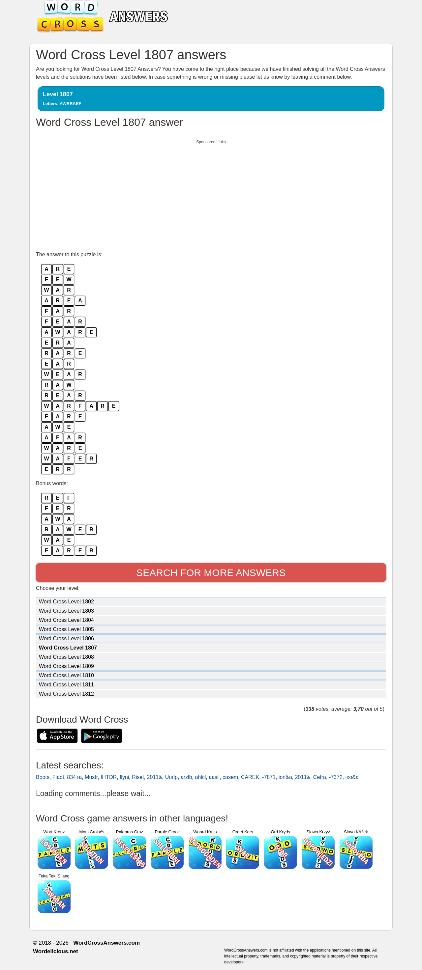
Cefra (319, 777)
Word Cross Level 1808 (66, 657)
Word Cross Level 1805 (66, 629)
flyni (124, 777)
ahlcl (200, 777)
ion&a (285, 777)
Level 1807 (62, 98)
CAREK (250, 777)
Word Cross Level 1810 (66, 675)
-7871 (269, 777)
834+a (74, 777)
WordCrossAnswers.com (106, 943)
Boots (42, 777)
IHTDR (109, 777)
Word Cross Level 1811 (66, 684)
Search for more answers (211, 572)
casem (230, 777)
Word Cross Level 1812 (66, 694)
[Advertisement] (211, 194)
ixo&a (352, 777)
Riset (138, 777)
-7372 (336, 777)
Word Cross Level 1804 (66, 620)
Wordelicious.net (55, 951)
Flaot (58, 777)
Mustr (91, 777)
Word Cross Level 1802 (66, 601)
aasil (214, 777)
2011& (154, 777)
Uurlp (171, 777)
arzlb (186, 777)
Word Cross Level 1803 (66, 611)
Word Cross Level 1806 (66, 638)
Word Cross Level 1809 (66, 666)
